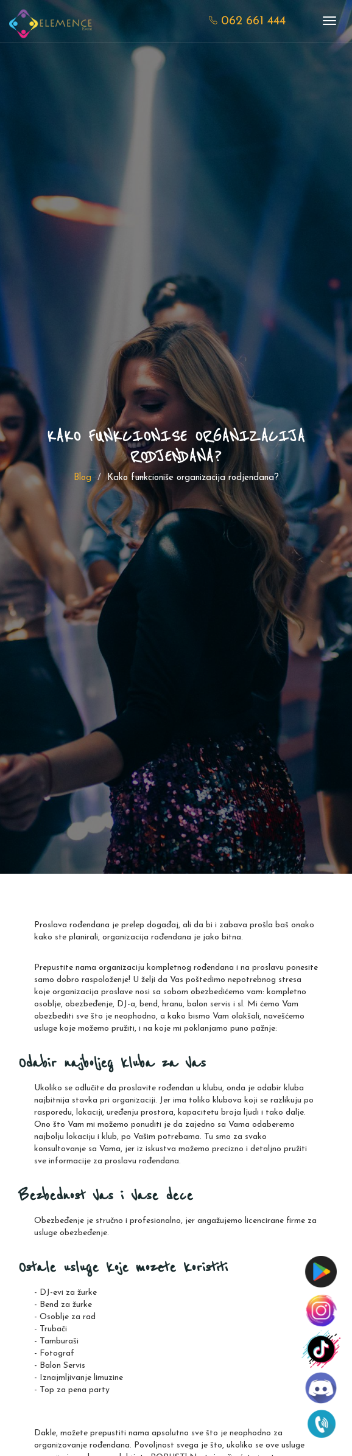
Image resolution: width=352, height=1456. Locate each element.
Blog (82, 477)
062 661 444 (247, 21)
